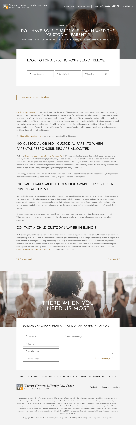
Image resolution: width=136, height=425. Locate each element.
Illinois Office (69, 6)
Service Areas (48, 376)
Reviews (67, 376)
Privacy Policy (108, 418)
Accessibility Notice (94, 418)
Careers (83, 376)
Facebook (93, 387)
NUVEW (68, 418)
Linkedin (115, 387)
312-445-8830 (111, 6)
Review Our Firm (97, 376)
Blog (75, 376)
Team (21, 376)
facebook (45, 97)
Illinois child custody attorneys (31, 136)
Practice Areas (33, 376)
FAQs (59, 376)
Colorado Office (84, 6)
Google (104, 387)
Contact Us (112, 376)
